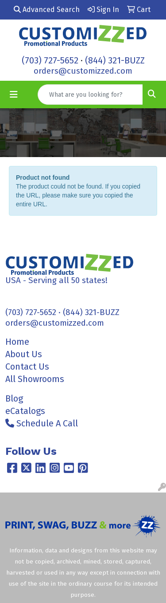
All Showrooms (34, 379)
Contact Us (27, 366)
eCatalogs (25, 411)
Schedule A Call (41, 423)
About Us (23, 354)
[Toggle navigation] (13, 94)
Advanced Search (47, 9)
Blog (14, 398)
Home (17, 341)
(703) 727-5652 (50, 60)
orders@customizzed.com (83, 71)
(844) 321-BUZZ (115, 60)
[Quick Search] (90, 94)
